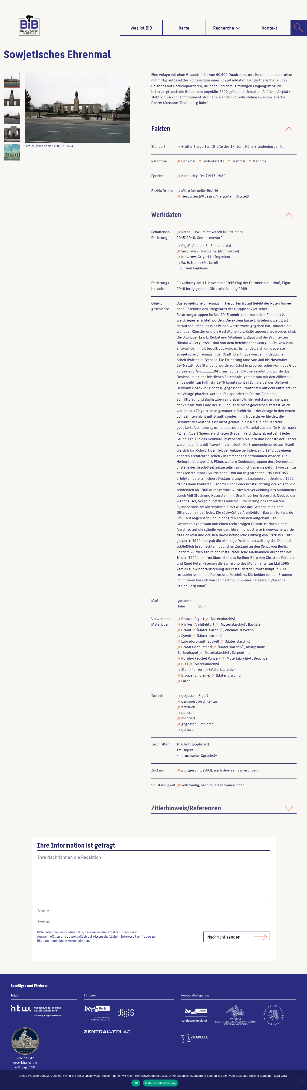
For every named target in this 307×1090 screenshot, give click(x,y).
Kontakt (269, 27)
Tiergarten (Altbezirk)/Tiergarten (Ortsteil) (215, 196)
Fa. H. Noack (191, 262)
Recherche (226, 27)
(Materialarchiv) (222, 618)
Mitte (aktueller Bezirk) (199, 190)
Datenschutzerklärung (160, 1083)
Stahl (185, 669)
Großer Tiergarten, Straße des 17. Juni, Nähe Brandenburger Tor (233, 146)
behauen (188, 707)
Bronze (186, 618)
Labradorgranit (193, 641)
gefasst (187, 729)
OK (136, 1083)
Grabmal (238, 161)
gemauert (189, 701)
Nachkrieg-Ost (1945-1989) (204, 175)
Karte (184, 27)
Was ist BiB (141, 27)
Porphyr (187, 658)
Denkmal (188, 161)
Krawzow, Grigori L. (196, 256)
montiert (188, 718)
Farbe (185, 681)
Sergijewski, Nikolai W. (199, 251)
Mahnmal (260, 161)
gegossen (189, 695)
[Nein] (301, 1080)
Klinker (186, 624)
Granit (186, 630)
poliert (186, 712)
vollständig (190, 785)
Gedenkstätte (213, 161)
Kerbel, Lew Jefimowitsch (201, 232)
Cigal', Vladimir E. (194, 245)
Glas (184, 664)
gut (184, 770)
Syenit (186, 635)
